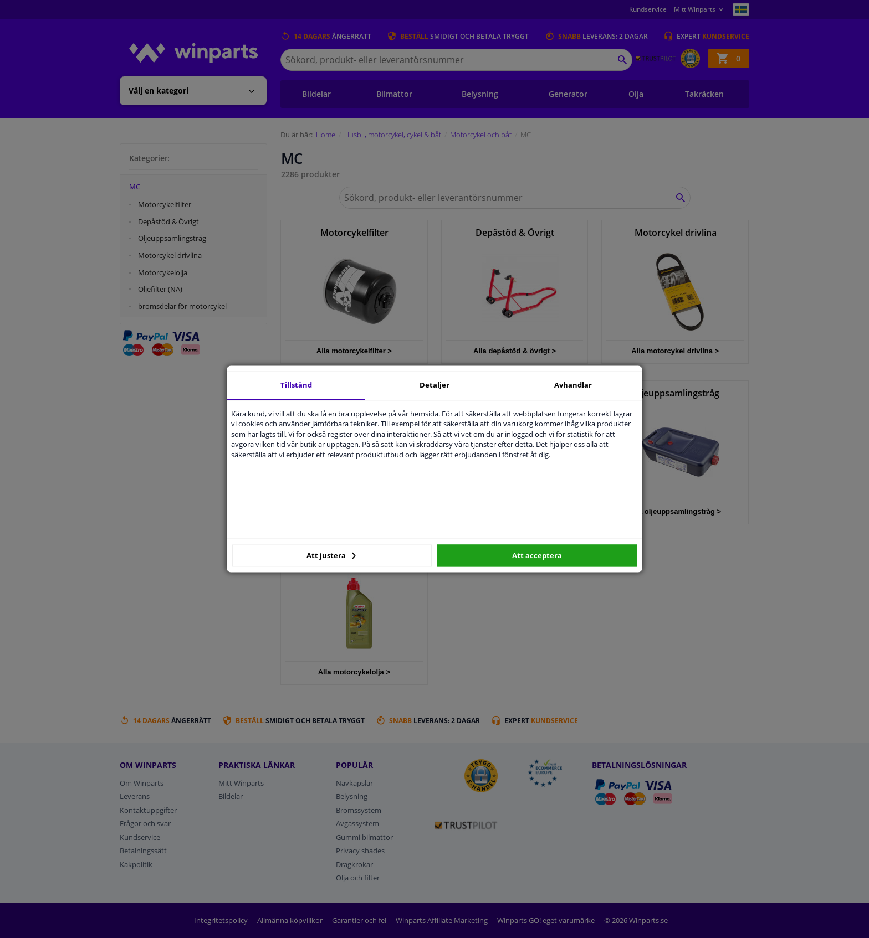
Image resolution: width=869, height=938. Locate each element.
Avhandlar (573, 385)
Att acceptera (537, 555)
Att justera (331, 555)
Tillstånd (296, 385)
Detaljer (434, 385)
